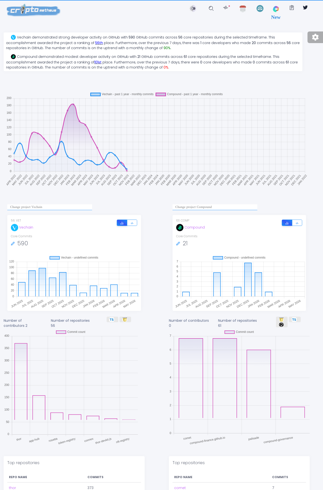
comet (180, 474)
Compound (190, 227)
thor (12, 474)
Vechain (22, 227)
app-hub (17, 485)
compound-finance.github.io (199, 485)
